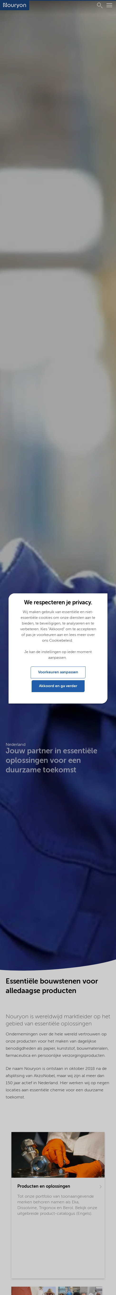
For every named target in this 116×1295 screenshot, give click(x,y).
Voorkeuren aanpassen (58, 672)
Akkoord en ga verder (58, 686)
